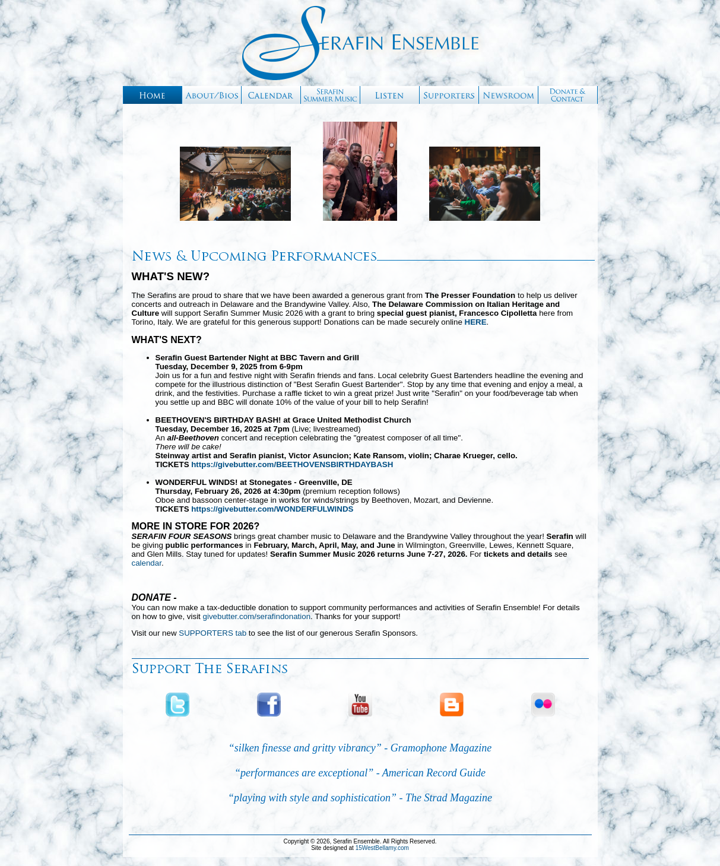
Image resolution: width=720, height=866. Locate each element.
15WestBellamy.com (382, 848)
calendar (146, 563)
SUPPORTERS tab (212, 633)
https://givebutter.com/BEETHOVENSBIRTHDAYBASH (292, 464)
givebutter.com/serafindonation (257, 616)
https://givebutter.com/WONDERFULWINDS (272, 509)
